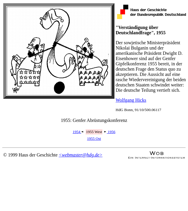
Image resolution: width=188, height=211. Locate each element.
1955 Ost (94, 138)
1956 (109, 132)
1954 (78, 132)
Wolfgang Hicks (131, 100)
